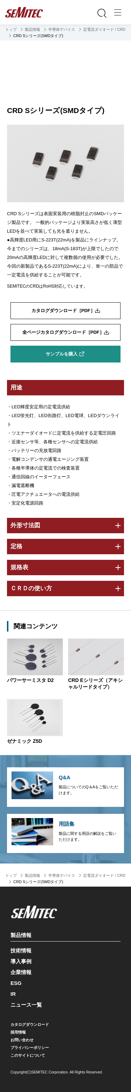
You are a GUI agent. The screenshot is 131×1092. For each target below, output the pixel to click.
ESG (16, 983)
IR (13, 994)
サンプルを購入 (62, 354)
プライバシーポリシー (29, 1047)
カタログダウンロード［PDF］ (63, 310)
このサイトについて (27, 1055)
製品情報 (32, 29)
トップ (11, 29)
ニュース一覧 (26, 1005)
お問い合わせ (22, 1040)
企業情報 (20, 972)
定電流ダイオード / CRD (104, 29)
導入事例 (20, 961)
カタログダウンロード (29, 1024)
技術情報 (20, 950)
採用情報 (18, 1032)
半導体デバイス (61, 29)
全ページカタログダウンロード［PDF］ (63, 332)
